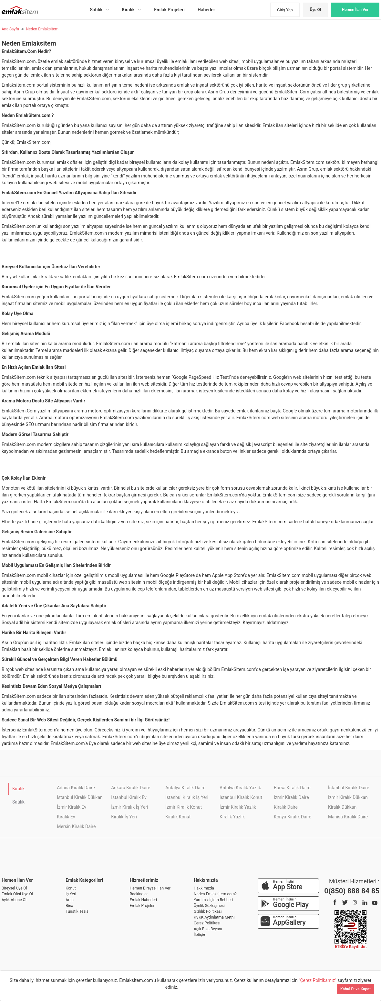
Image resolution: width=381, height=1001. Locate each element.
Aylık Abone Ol (14, 900)
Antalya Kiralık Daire (185, 787)
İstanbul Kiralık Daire (348, 787)
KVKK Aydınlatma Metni (214, 917)
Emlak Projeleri (143, 905)
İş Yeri (71, 894)
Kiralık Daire (286, 807)
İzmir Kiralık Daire (291, 797)
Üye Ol (315, 9)
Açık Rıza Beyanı (208, 929)
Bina (69, 905)
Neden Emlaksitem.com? (215, 894)
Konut (71, 888)
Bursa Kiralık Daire (292, 787)
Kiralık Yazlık (232, 816)
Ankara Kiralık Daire (130, 787)
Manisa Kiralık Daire (348, 816)
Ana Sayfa (10, 29)
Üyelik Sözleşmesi (209, 905)
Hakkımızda (204, 888)
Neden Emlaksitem (42, 29)
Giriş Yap (285, 10)
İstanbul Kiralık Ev (129, 797)
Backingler (139, 894)
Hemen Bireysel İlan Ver (150, 888)
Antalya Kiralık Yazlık (240, 787)
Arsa (70, 900)
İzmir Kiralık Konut (183, 807)
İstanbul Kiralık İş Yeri (186, 797)
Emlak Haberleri (143, 900)
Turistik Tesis (77, 911)
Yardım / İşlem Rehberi (213, 900)
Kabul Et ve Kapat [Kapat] (355, 989)
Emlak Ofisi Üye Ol (17, 894)
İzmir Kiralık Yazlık (238, 807)
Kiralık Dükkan (342, 807)
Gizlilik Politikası (208, 911)
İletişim (200, 934)
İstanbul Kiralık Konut (241, 797)
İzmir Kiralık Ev (71, 807)
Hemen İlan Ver (355, 9)
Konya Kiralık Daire (292, 816)
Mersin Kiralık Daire (76, 826)
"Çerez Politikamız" (318, 980)
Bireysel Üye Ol (14, 888)
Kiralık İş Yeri (124, 816)
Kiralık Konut (177, 816)
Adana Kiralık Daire (76, 787)
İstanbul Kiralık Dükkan (80, 797)
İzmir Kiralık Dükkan (348, 797)
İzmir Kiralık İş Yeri (129, 807)
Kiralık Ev (66, 816)
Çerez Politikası (207, 923)
